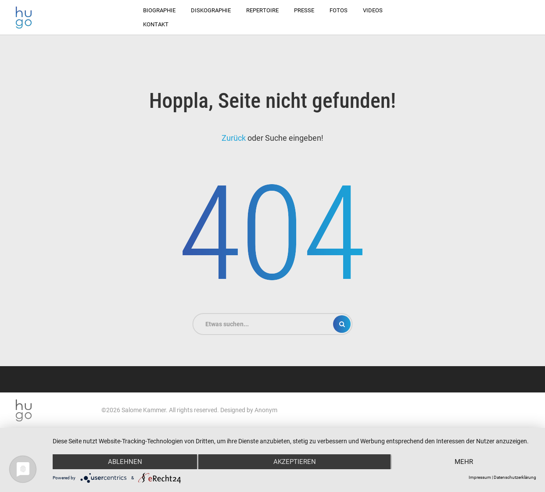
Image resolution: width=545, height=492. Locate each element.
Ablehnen (125, 462)
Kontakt (156, 24)
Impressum (480, 477)
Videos (373, 10)
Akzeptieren (294, 462)
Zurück (234, 138)
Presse (304, 10)
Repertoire (262, 10)
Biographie (159, 10)
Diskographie (211, 10)
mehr (464, 462)
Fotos (339, 10)
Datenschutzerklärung (515, 477)
